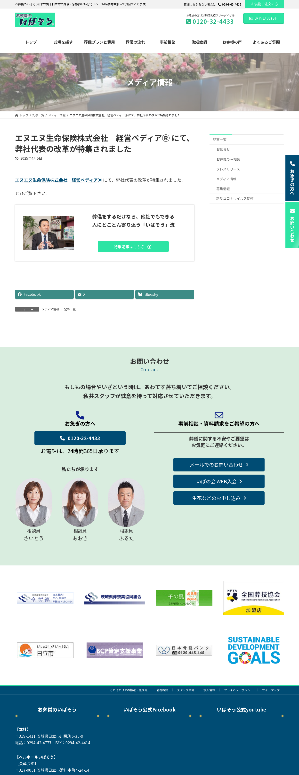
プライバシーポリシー (238, 690)
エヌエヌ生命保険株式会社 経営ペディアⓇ (59, 180)
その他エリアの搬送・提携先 (128, 690)
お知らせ (223, 149)
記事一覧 (70, 309)
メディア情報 (50, 309)
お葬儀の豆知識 (228, 159)
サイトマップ (271, 690)
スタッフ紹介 (185, 690)
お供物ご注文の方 (264, 3)
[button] (133, 246)
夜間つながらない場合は (212, 4)
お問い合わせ (263, 18)
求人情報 (209, 690)
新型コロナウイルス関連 (235, 198)
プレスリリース (228, 168)
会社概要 (162, 690)
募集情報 (223, 188)
